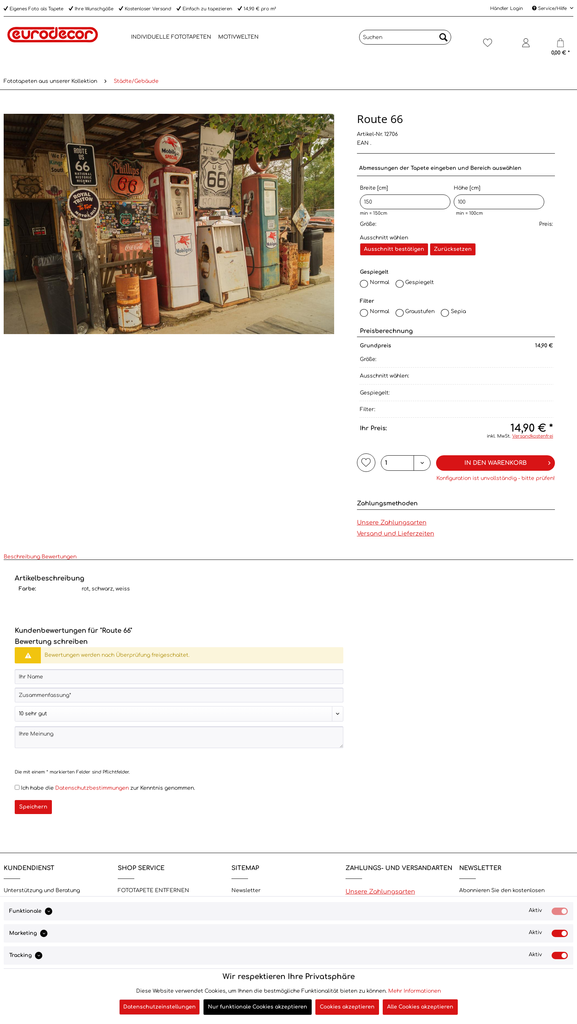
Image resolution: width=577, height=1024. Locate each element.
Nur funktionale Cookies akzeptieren (257, 1007)
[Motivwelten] (238, 37)
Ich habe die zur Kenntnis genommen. (108, 788)
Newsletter (246, 890)
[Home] (122, 36)
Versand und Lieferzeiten (395, 533)
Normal (379, 282)
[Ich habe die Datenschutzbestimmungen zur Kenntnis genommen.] (17, 787)
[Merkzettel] (487, 45)
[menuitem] (122, 37)
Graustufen (420, 311)
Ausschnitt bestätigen (394, 249)
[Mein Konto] (525, 45)
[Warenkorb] (560, 45)
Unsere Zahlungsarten (391, 522)
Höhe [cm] (499, 197)
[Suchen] (405, 37)
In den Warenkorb (507, 461)
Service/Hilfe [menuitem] (550, 8)
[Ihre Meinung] (179, 737)
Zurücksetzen (453, 249)
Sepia (458, 311)
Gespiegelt (419, 282)
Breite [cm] (405, 197)
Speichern (33, 807)
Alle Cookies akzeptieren (420, 1007)
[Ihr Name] (179, 676)
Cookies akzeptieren (347, 1007)
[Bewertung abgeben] (179, 714)
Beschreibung (22, 557)
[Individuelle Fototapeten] (171, 37)
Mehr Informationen (414, 991)
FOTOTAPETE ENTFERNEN (153, 890)
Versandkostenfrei (532, 436)
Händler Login (506, 8)
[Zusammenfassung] (179, 695)
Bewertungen (59, 557)
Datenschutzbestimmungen (92, 788)
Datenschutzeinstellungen (159, 1007)
